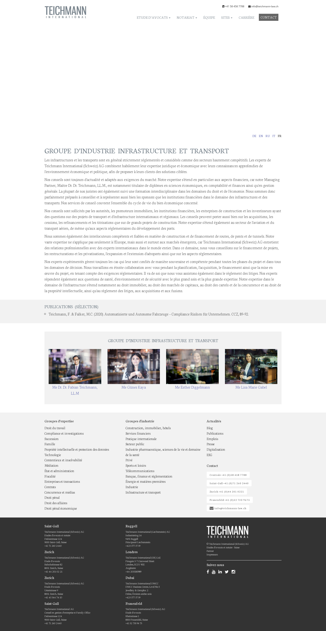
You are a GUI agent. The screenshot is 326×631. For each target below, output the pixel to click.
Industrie (132, 486)
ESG (209, 454)
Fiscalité (50, 476)
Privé (129, 459)
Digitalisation (216, 449)
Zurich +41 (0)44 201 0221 (227, 491)
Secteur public (135, 443)
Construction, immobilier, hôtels (148, 427)
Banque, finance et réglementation (149, 476)
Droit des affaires (55, 502)
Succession (51, 438)
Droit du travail (54, 427)
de (254, 136)
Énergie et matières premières (145, 481)
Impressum (212, 554)
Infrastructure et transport (143, 492)
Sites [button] (226, 17)
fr (280, 136)
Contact (269, 17)
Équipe (209, 17)
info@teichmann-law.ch (264, 6)
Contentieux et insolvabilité (63, 459)
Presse (211, 443)
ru (267, 136)
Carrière (246, 17)
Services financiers (138, 433)
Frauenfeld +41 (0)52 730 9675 (230, 499)
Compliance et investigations (64, 433)
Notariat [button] (187, 17)
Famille (49, 443)
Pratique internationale (141, 438)
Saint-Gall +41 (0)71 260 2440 (229, 483)
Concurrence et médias (59, 492)
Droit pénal (52, 497)
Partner (210, 550)
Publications (215, 433)
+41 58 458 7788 (234, 6)
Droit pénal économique (60, 508)
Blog (210, 427)
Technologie (52, 454)
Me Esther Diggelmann (192, 387)
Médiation (51, 465)
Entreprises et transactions (62, 481)
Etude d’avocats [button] (153, 17)
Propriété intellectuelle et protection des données (76, 449)
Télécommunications (140, 470)
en (261, 136)
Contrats (50, 486)
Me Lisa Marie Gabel (251, 387)
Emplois (212, 438)
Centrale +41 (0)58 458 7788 (228, 474)
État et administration (59, 470)
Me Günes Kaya (133, 387)
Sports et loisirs (136, 465)
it (273, 136)
